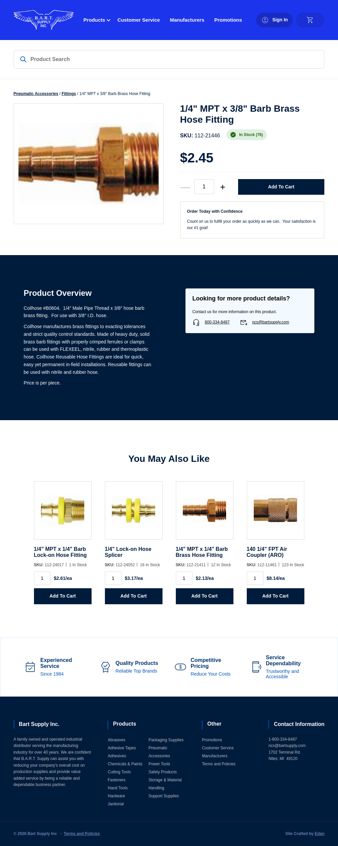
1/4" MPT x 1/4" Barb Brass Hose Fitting (202, 552)
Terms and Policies (218, 764)
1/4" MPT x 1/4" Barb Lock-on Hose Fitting (60, 552)
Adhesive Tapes (122, 748)
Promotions (228, 20)
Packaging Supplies (166, 740)
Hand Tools (118, 788)
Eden (319, 833)
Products (94, 20)
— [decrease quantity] (185, 187)
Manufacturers (187, 20)
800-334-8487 (217, 322)
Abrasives (116, 740)
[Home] (44, 20)
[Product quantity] (204, 186)
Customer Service (139, 20)
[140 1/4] (275, 513)
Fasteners (116, 780)
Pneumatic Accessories (36, 93)
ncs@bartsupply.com (270, 322)
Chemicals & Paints (125, 764)
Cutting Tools (119, 772)
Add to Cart (281, 186)
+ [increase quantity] (222, 187)
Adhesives (117, 756)
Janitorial (116, 804)
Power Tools (159, 764)
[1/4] (63, 513)
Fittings (69, 93)
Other (214, 724)
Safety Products (163, 772)
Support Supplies (164, 796)
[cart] (310, 20)
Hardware (116, 796)
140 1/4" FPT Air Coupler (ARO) (267, 552)
